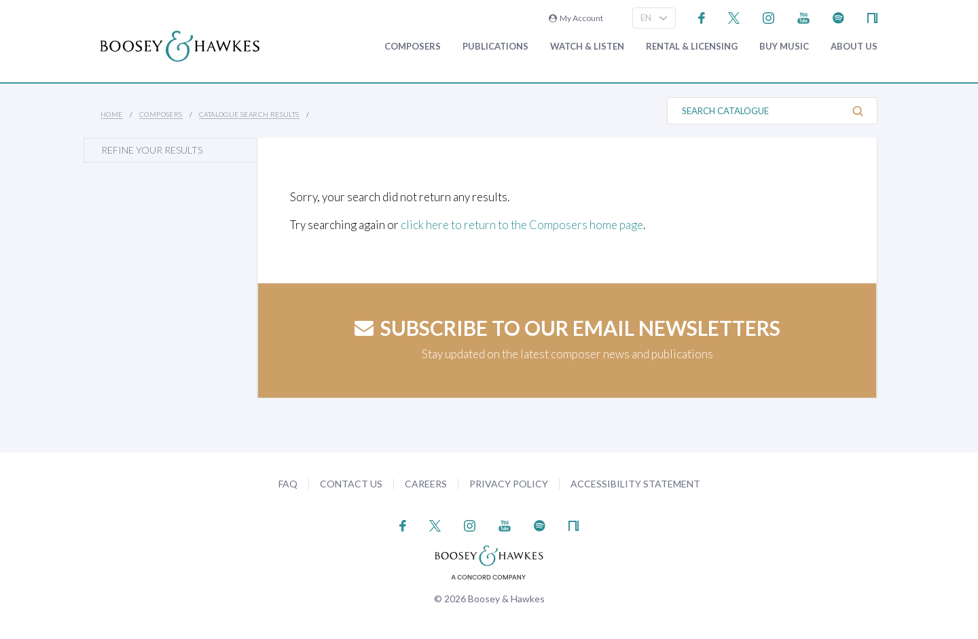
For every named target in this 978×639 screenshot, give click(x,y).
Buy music (784, 46)
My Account (576, 18)
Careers (426, 483)
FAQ (287, 483)
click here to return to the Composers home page (522, 225)
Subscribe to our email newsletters (567, 327)
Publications (495, 46)
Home (112, 114)
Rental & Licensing (692, 46)
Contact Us (351, 483)
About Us (854, 46)
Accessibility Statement (635, 483)
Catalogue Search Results (249, 114)
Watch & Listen (587, 46)
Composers (412, 46)
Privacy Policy (508, 483)
